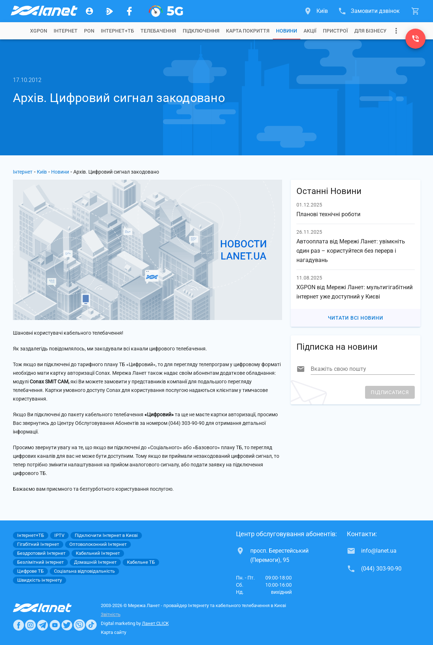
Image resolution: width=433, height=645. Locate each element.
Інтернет (23, 172)
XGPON (38, 31)
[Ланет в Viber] (79, 625)
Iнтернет (66, 31)
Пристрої (335, 31)
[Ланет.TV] (109, 11)
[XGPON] (165, 11)
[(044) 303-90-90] (415, 39)
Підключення (201, 31)
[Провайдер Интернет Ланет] (50, 608)
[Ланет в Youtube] (54, 625)
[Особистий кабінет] (89, 11)
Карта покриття (248, 31)
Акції (310, 31)
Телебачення (158, 31)
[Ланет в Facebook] (18, 625)
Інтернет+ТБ (117, 31)
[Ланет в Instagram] (30, 625)
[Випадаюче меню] (396, 30)
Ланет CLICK (155, 623)
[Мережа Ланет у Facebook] (129, 11)
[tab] (38, 30)
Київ (42, 172)
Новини (286, 31)
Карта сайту (113, 632)
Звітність (110, 614)
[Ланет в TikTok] (91, 625)
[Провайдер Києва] (43, 11)
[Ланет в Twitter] (67, 625)
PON (89, 31)
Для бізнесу (370, 31)
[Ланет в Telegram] (42, 625)
